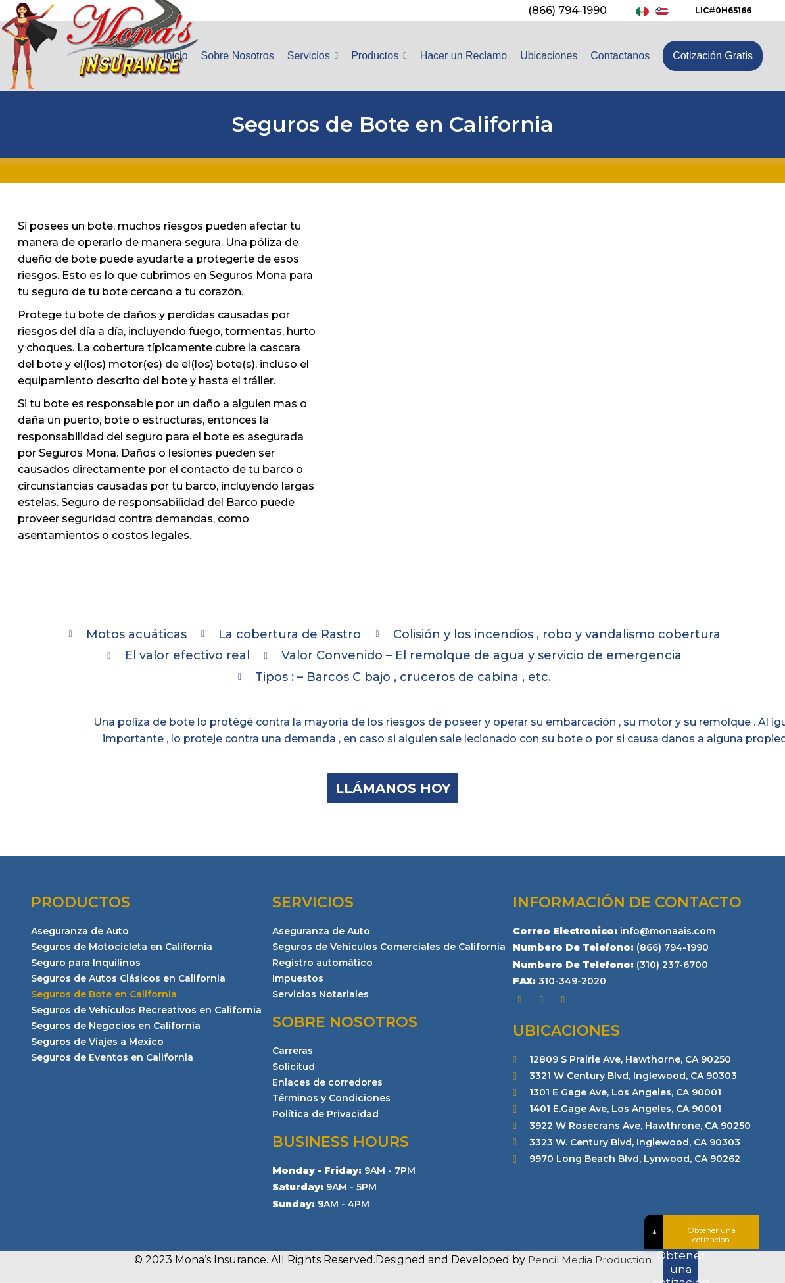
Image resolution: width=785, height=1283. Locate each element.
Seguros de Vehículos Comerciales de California (389, 947)
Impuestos (297, 978)
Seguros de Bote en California (104, 994)
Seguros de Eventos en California (112, 1057)
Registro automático (322, 963)
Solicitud (293, 1066)
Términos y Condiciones (331, 1098)
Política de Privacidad (325, 1114)
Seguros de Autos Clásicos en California (128, 978)
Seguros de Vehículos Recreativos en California (146, 1010)
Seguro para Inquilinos (86, 963)
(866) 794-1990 (567, 10)
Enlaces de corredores (327, 1082)
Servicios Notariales (320, 994)
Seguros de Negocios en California (116, 1026)
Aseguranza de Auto (80, 931)
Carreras (292, 1051)
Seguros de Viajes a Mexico (97, 1041)
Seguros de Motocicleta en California (121, 947)
